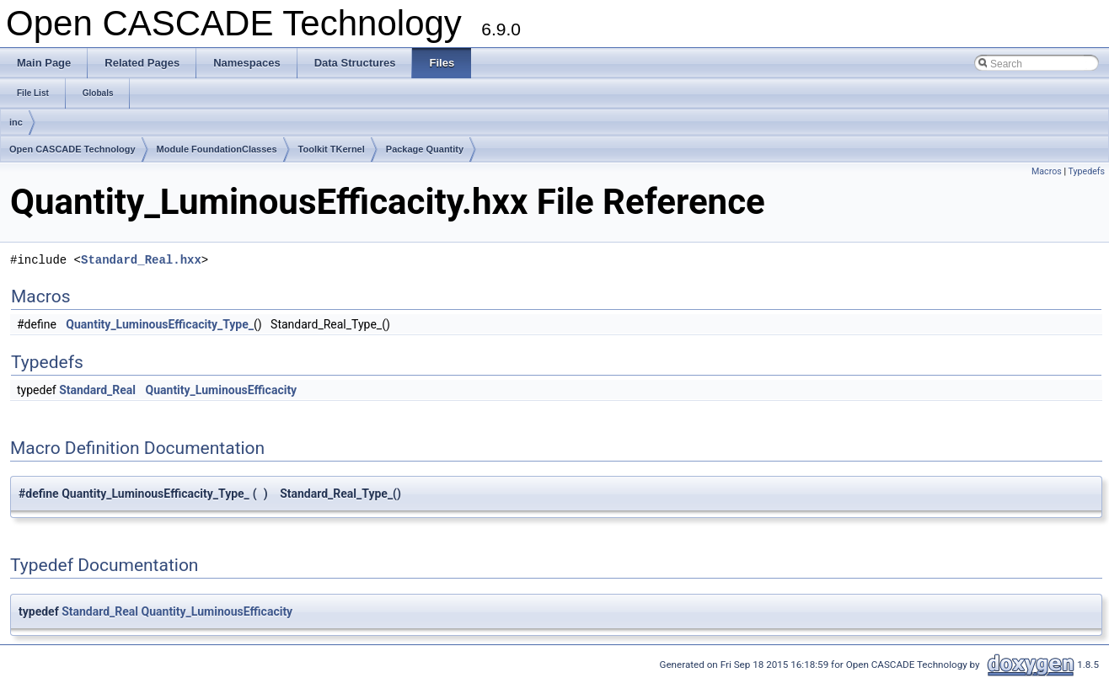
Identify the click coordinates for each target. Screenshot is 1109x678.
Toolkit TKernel (331, 149)
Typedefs (1086, 171)
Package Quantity (424, 149)
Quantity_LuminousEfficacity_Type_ (160, 324)
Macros (1046, 171)
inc (16, 122)
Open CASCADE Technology (72, 149)
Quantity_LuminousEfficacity (221, 390)
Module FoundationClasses (217, 149)
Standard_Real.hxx (141, 260)
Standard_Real (97, 390)
